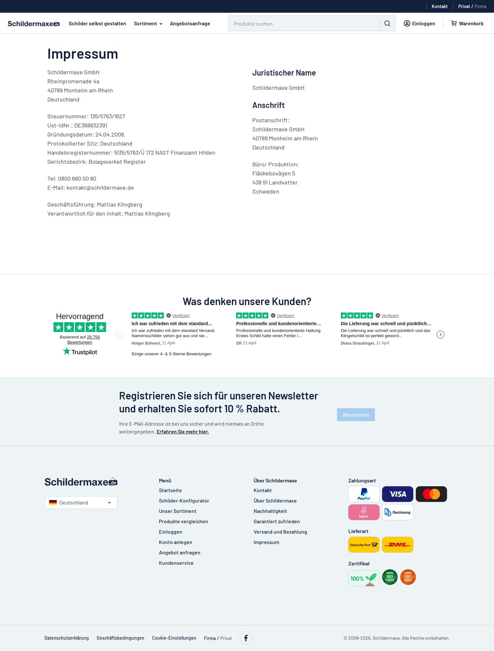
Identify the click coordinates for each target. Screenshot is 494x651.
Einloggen (170, 531)
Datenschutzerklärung (66, 638)
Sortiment (149, 23)
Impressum (266, 542)
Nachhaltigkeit (270, 511)
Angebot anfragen (179, 552)
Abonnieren (356, 414)
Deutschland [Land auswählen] (68, 502)
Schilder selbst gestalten (97, 23)
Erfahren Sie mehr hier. (183, 431)
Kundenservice (176, 563)
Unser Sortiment (178, 511)
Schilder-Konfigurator (184, 500)
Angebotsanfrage (190, 23)
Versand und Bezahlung (280, 531)
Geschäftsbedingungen (120, 638)
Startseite (170, 490)
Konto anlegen (175, 542)
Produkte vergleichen (183, 521)
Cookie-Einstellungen (174, 638)
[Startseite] (95, 481)
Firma (480, 6)
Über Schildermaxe (275, 500)
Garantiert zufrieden (277, 521)
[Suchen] (300, 23)
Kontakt (263, 490)
